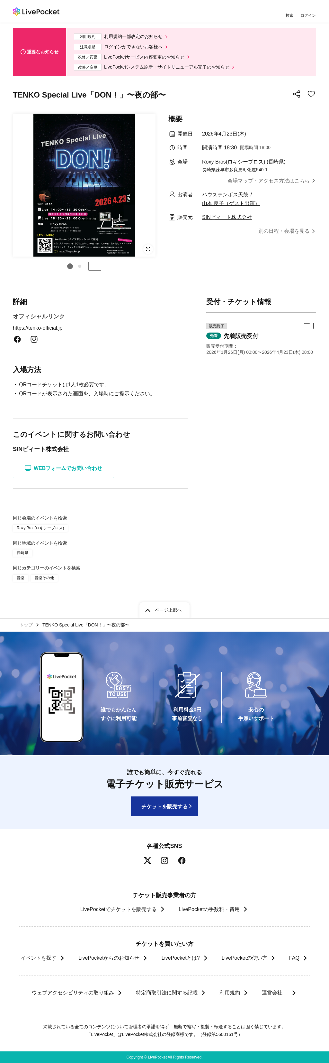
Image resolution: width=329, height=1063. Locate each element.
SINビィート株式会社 (227, 217)
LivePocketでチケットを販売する (118, 909)
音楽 (20, 578)
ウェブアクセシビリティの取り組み (72, 992)
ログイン (308, 15)
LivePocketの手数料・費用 (209, 909)
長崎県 (22, 552)
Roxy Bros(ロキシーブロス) (40, 528)
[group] (84, 185)
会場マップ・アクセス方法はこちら (268, 180)
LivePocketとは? (180, 958)
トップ (26, 624)
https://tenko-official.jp (41, 328)
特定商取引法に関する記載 (166, 992)
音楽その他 (44, 578)
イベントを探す (39, 958)
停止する (94, 266)
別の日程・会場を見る (284, 231)
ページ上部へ (168, 610)
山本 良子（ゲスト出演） (231, 203)
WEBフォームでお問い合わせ (63, 468)
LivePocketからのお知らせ (108, 958)
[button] (70, 266)
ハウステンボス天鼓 (225, 194)
